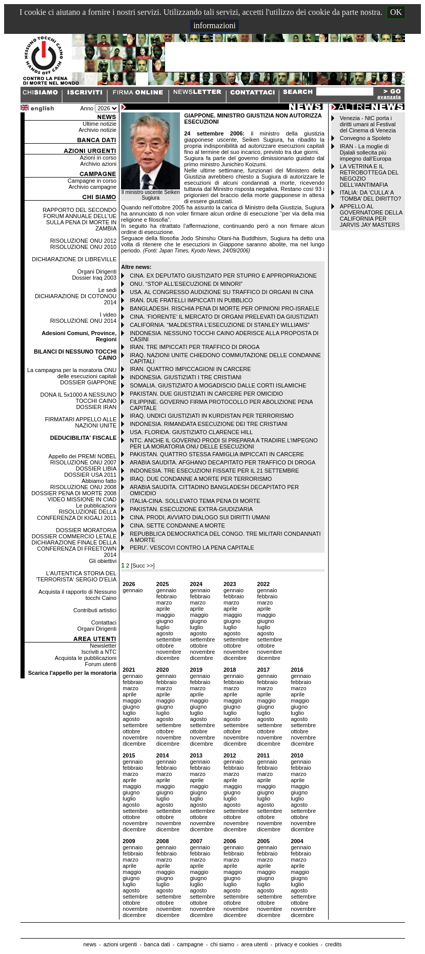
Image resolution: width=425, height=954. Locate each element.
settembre (168, 639)
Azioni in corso (98, 157)
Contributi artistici (94, 610)
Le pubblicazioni (96, 505)
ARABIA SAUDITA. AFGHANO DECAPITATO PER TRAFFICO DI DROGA (222, 462)
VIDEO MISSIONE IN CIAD (82, 499)
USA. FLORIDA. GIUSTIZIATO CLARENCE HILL (191, 432)
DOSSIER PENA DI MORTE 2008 (73, 493)
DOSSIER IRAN (96, 407)
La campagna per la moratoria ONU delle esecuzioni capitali (71, 373)
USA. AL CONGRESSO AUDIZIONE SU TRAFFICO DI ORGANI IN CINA (221, 292)
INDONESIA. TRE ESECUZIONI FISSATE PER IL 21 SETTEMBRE (214, 471)
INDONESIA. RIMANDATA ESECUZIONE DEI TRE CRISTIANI (208, 424)
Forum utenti (100, 664)
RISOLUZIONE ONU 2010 (83, 247)
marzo (164, 602)
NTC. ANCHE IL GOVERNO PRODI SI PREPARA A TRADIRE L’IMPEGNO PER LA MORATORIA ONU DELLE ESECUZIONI (224, 443)
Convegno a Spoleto (365, 138)
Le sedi (107, 290)
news (89, 944)
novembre (168, 652)
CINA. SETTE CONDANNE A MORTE (177, 525)
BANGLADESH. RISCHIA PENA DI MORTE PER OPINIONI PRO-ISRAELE (224, 308)
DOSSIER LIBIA (96, 468)
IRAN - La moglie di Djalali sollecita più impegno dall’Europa (365, 152)
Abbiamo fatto (99, 481)
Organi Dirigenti (96, 271)
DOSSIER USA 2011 (90, 475)
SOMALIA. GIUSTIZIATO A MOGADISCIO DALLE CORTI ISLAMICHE (218, 385)
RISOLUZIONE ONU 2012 (83, 241)
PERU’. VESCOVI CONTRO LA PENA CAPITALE (192, 547)
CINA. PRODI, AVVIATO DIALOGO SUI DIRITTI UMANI (200, 517)
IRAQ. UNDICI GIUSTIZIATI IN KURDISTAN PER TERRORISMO (212, 416)
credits (333, 944)
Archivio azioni (98, 164)
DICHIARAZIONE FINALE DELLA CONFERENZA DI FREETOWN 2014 (74, 548)
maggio (165, 615)
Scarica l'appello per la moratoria (72, 673)
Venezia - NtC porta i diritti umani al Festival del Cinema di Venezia (368, 124)
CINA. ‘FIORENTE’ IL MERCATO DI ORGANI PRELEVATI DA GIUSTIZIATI (224, 317)
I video (108, 314)
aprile (163, 609)
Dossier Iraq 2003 (94, 278)
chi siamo (222, 944)
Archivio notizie (97, 130)
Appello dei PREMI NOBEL (83, 456)
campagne (190, 944)
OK (396, 12)
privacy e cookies (296, 944)
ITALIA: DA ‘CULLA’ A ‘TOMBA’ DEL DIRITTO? (370, 195)
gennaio (133, 590)
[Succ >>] (142, 565)
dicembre (167, 658)
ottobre (165, 646)
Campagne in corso (92, 181)
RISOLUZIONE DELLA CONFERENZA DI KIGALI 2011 (76, 515)
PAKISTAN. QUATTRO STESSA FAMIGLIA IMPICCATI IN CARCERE (217, 454)
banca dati (157, 944)
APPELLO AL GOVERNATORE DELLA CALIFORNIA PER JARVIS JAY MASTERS (371, 215)
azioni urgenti (120, 944)
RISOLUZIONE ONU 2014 (83, 321)
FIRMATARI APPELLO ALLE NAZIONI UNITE (81, 422)
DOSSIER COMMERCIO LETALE (74, 536)
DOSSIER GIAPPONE (88, 382)
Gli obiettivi (102, 561)
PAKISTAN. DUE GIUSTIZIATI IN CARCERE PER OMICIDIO (206, 394)
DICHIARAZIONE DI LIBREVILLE (74, 259)
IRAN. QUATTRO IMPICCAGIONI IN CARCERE (190, 369)
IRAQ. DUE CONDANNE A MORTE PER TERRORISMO (201, 479)
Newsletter (103, 646)
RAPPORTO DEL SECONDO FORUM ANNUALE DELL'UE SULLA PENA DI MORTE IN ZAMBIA (79, 219)
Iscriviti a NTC (99, 652)
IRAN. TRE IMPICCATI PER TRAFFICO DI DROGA (194, 347)
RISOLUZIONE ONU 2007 (83, 462)
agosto (164, 633)
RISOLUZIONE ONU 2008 (83, 487)
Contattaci (104, 622)
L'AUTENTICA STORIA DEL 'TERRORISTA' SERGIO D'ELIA (76, 576)
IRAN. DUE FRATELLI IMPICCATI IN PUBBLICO (191, 300)
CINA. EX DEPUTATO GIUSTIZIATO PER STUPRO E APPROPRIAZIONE (223, 275)
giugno (164, 621)
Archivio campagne (93, 187)
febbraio (166, 596)
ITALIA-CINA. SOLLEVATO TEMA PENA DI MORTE (195, 501)
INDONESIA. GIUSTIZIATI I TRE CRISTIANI (185, 377)
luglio (163, 627)
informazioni (214, 25)
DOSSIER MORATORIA (86, 530)
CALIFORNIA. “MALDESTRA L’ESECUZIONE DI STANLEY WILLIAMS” (219, 325)
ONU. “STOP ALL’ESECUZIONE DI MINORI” (186, 284)
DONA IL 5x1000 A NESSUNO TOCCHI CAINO (78, 398)
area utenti (254, 944)
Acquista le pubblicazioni (85, 658)
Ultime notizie (99, 124)
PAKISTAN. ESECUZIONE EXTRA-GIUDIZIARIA (191, 509)
